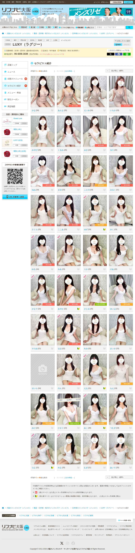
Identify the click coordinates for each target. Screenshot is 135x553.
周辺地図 (9, 106)
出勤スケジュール (15, 78)
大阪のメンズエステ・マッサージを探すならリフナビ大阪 (68, 549)
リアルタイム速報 (40, 526)
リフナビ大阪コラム (66, 27)
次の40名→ (69, 71)
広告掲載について (48, 535)
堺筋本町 (23, 27)
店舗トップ (10, 65)
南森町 (40, 40)
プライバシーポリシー (122, 535)
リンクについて (87, 529)
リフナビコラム (111, 526)
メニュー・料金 (12, 93)
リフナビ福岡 (88, 515)
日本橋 (41, 27)
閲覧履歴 (79, 27)
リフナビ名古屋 (62, 515)
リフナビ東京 (75, 515)
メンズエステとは (40, 529)
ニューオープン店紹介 (70, 526)
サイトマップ (98, 535)
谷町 (47, 40)
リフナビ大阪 (24, 515)
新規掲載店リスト (54, 526)
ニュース (9, 72)
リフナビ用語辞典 (126, 526)
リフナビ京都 (49, 515)
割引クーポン (11, 99)
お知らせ (37, 535)
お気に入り (89, 27)
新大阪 (32, 27)
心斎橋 (55, 40)
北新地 (32, 40)
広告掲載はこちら (111, 529)
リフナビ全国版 (9, 515)
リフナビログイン (77, 535)
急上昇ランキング (54, 529)
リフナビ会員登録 (63, 535)
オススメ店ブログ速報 (87, 526)
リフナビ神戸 (36, 515)
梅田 (55, 27)
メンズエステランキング (71, 529)
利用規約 (109, 535)
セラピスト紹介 (15, 85)
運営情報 (89, 535)
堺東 (48, 27)
